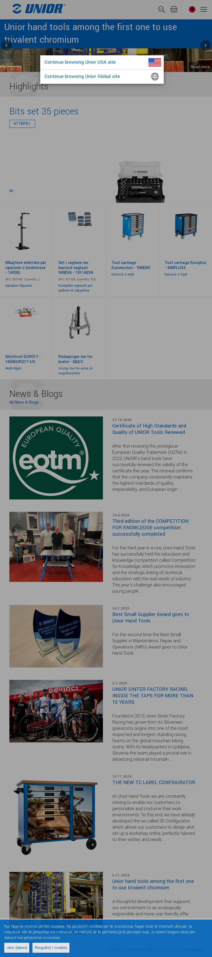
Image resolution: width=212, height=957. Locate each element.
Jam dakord (16, 948)
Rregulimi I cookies (51, 948)
